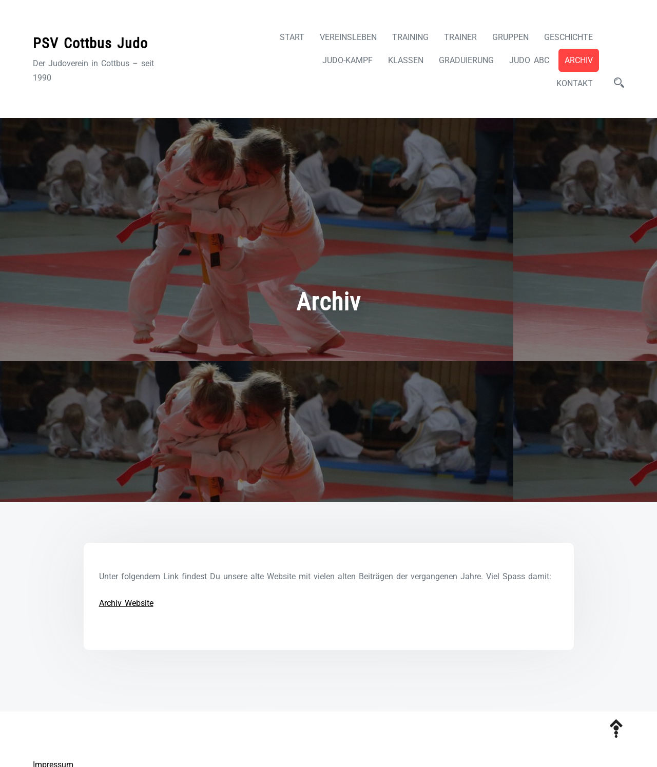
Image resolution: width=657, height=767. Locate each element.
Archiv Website (126, 603)
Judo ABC (529, 60)
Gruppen (510, 37)
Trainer (460, 37)
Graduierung (466, 60)
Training (410, 37)
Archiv (579, 60)
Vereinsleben (348, 37)
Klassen (405, 60)
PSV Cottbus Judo (90, 43)
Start (292, 37)
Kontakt (574, 83)
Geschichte (568, 37)
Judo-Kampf (347, 60)
